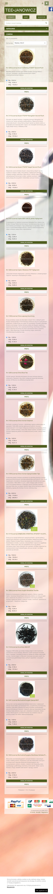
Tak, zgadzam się (41, 890)
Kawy (26, 17)
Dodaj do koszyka (26, 88)
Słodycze (41, 17)
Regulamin (44, 812)
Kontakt (38, 812)
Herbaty (11, 17)
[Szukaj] (26, 23)
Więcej (26, 92)
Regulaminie (10, 887)
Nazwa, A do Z (30, 43)
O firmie (32, 812)
